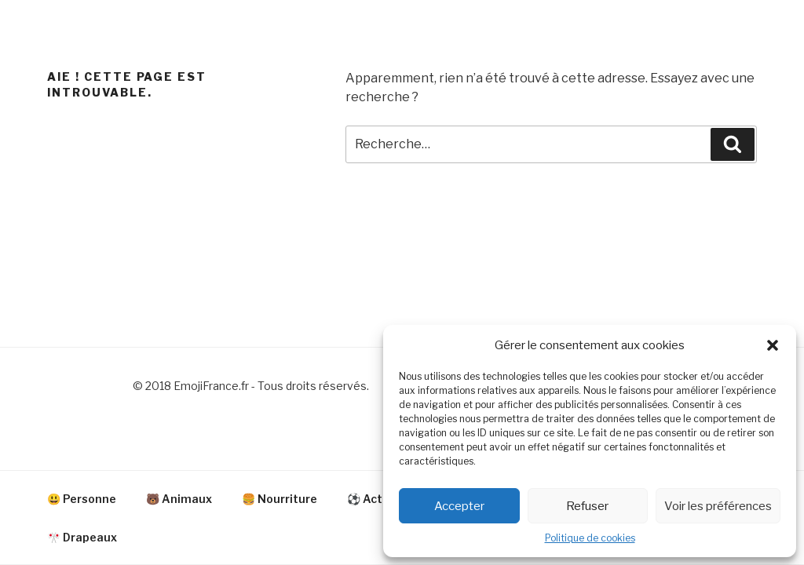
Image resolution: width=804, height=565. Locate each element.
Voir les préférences (718, 506)
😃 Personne (81, 498)
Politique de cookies (590, 538)
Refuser (587, 506)
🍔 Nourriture (279, 498)
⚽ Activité (377, 498)
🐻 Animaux (179, 498)
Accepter (459, 506)
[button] (772, 345)
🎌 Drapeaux (82, 537)
